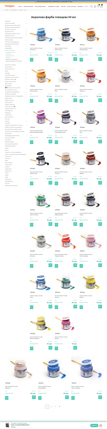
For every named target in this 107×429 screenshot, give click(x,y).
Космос (7, 121)
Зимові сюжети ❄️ (10, 108)
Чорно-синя (36, 168)
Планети (7, 158)
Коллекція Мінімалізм (11, 144)
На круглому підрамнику (12, 92)
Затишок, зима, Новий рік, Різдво (14, 131)
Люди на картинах (10, 81)
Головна (6, 10)
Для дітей (8, 140)
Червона (86, 88)
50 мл (25, 10)
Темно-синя (61, 48)
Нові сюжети (8, 67)
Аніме (6, 175)
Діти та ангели (9, 117)
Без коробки (8, 162)
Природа (7, 112)
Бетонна (36, 248)
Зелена (61, 288)
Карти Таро (8, 98)
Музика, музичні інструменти (13, 127)
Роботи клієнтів (51, 416)
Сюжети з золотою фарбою (13, 152)
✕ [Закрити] (100, 425)
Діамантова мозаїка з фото (13, 25)
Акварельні (8, 169)
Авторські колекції (10, 94)
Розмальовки (9, 40)
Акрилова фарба (13, 10)
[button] (41, 55)
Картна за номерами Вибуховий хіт (20, 425)
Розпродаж (8, 85)
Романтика (8, 115)
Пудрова (11, 376)
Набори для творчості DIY (12, 33)
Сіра (86, 128)
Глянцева (21, 10)
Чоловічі (7, 123)
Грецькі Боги (9, 102)
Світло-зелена (36, 208)
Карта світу (8, 171)
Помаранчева (86, 48)
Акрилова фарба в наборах (14, 61)
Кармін (86, 168)
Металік (8, 57)
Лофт (6, 177)
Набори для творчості (11, 185)
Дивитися (94, 425)
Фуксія (61, 328)
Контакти (74, 419)
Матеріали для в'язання (12, 44)
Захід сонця (8, 165)
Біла (61, 88)
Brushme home (9, 31)
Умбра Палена (61, 208)
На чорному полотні (11, 90)
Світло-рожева (86, 248)
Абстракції (8, 133)
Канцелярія (8, 48)
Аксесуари (8, 46)
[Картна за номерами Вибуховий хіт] (7, 425)
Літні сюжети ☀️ (10, 69)
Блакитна (36, 48)
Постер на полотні (10, 29)
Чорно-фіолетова (61, 128)
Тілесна (61, 168)
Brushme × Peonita (10, 65)
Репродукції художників (12, 135)
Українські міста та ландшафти (14, 96)
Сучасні (7, 167)
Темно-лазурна (77, 376)
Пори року (8, 179)
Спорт (7, 148)
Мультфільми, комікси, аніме (13, 129)
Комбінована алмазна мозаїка (14, 38)
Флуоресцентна (10, 52)
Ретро (7, 173)
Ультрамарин (44, 376)
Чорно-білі (8, 156)
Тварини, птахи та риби (12, 77)
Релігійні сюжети (10, 75)
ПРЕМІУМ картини (10, 146)
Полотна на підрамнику (12, 42)
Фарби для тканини (11, 59)
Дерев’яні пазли (9, 35)
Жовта (86, 288)
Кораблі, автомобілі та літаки (13, 125)
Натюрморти (9, 110)
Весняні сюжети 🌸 (10, 79)
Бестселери (8, 83)
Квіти (6, 71)
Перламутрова (10, 56)
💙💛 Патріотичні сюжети (12, 87)
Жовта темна (36, 88)
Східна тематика (10, 104)
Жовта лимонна (36, 328)
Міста (6, 150)
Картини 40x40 (9, 142)
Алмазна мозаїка (10, 23)
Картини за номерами (36, 419)
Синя (36, 288)
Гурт (47, 419)
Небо (6, 160)
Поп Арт (7, 119)
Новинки (7, 21)
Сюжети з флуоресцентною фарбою (15, 154)
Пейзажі (7, 73)
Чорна (86, 208)
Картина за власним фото (12, 27)
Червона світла (61, 248)
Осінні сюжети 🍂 (10, 106)
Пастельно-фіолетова (36, 128)
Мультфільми (9, 181)
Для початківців (9, 137)
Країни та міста (9, 100)
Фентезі (7, 183)
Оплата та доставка (77, 416)
